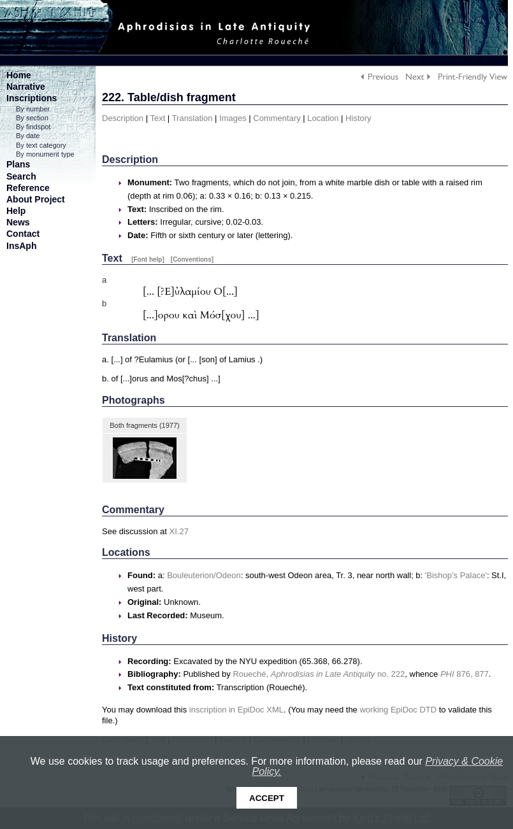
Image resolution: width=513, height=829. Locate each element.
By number (33, 109)
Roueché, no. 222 (319, 674)
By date (28, 135)
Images (233, 118)
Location (322, 118)
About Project (35, 199)
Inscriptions (31, 98)
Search (21, 176)
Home (18, 75)
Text (157, 118)
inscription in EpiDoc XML (236, 709)
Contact (23, 234)
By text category (41, 145)
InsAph (21, 246)
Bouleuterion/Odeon (204, 575)
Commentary (276, 118)
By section (32, 118)
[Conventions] (192, 259)
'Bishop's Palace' (456, 575)
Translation (192, 118)
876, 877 (464, 674)
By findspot (33, 127)
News (18, 222)
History (358, 118)
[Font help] (147, 259)
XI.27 (179, 531)
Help (15, 211)
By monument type (45, 154)
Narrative (25, 86)
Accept (266, 798)
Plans (18, 164)
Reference (28, 188)
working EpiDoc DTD (398, 709)
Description (122, 118)
